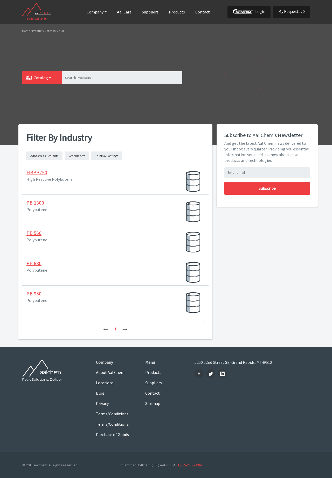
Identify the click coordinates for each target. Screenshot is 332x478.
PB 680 (34, 263)
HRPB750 (36, 172)
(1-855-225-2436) (189, 465)
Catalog (41, 77)
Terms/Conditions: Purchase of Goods (112, 429)
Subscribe (267, 188)
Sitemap (152, 403)
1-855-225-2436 (36, 18)
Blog (100, 393)
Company (95, 12)
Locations (105, 382)
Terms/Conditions (112, 413)
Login (249, 11)
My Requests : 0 (291, 11)
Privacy (102, 403)
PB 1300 (35, 202)
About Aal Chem (110, 372)
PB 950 (34, 293)
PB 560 (34, 233)
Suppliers (150, 12)
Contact (202, 12)
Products (177, 12)
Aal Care (124, 12)
